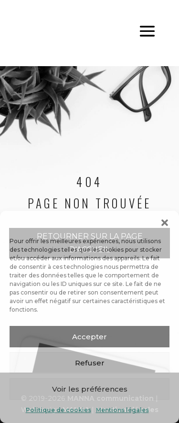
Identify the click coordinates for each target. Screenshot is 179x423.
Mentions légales (122, 409)
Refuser (90, 362)
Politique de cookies (58, 409)
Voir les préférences (89, 388)
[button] (164, 222)
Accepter (89, 336)
